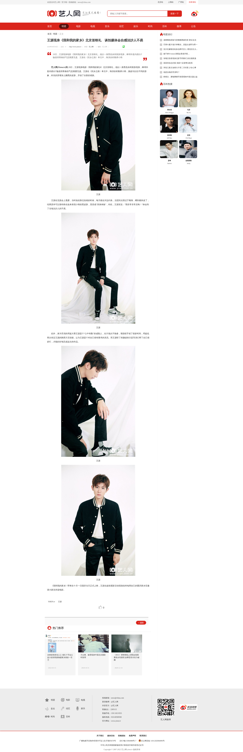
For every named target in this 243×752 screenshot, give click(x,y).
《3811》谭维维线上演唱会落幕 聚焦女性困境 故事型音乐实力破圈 (126, 657)
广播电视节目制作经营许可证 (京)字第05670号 (97, 741)
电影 (78, 26)
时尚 (150, 26)
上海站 (170, 2)
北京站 (160, 2)
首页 (49, 26)
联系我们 (143, 736)
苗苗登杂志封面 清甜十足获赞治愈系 (178, 63)
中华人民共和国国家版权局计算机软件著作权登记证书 (122, 745)
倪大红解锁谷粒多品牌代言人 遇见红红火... (180, 49)
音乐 (107, 26)
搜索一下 (174, 14)
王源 (60, 602)
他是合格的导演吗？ (171, 72)
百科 (164, 26)
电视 (92, 26)
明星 (64, 26)
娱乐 (136, 26)
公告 (193, 26)
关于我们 (100, 736)
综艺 (121, 26)
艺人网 (92, 47)
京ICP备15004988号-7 (127, 741)
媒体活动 (110, 736)
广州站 (181, 2)
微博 (179, 26)
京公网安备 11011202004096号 (153, 741)
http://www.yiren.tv (75, 47)
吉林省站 (192, 2)
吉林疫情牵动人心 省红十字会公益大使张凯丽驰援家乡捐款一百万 (60, 657)
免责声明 (132, 736)
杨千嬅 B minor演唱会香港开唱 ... (176, 54)
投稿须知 (121, 736)
